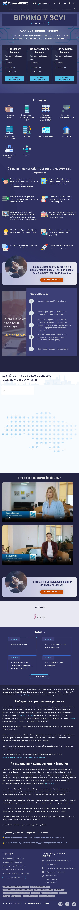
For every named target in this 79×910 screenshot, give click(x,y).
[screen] (2, 386)
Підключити (72, 718)
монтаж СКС (21, 757)
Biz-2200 (37, 72)
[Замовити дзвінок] (51, 280)
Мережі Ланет (49, 783)
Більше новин (40, 23)
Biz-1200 (12, 72)
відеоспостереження (9, 757)
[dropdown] (75, 9)
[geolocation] (4, 390)
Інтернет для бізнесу (22, 695)
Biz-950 (11, 68)
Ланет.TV (20, 869)
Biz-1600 (37, 68)
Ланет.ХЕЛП (24, 873)
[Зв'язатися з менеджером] (14, 78)
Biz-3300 (62, 68)
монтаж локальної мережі (36, 757)
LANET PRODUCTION (15, 862)
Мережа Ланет (21, 866)
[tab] (12, 9)
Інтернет (10, 63)
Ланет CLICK (19, 858)
